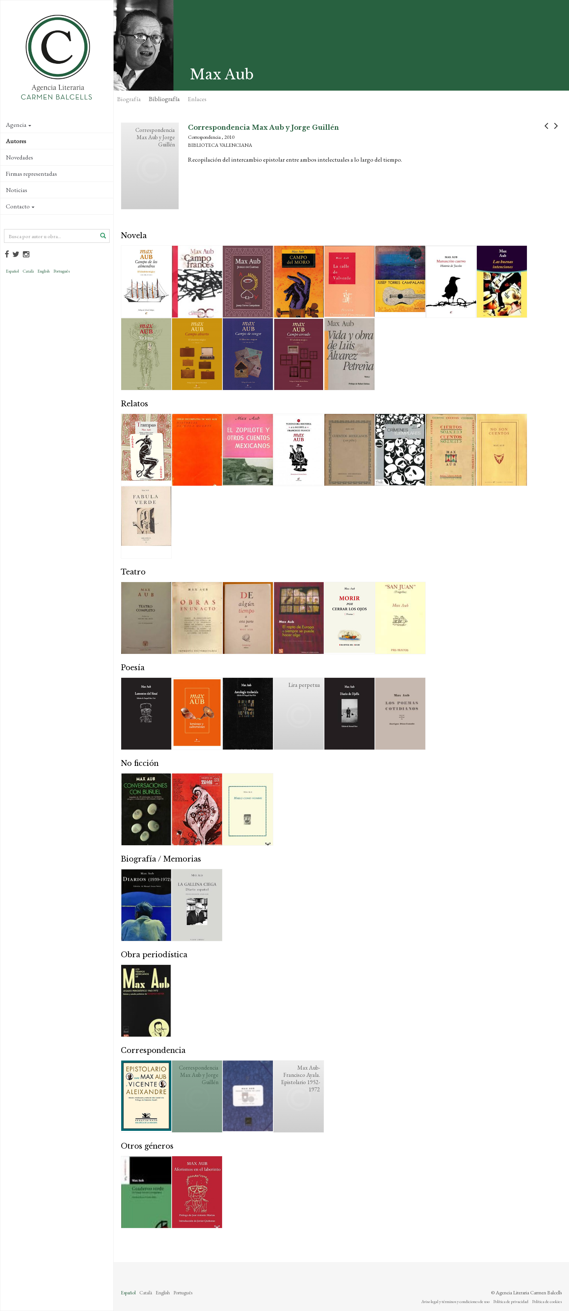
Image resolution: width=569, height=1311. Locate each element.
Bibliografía (164, 99)
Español (12, 271)
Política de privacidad (510, 1301)
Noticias (16, 190)
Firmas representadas (31, 174)
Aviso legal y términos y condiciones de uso (455, 1301)
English (43, 271)
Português (61, 271)
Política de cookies (547, 1301)
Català (28, 271)
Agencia (18, 125)
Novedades (19, 157)
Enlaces (197, 99)
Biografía (129, 99)
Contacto (20, 206)
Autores (16, 141)
